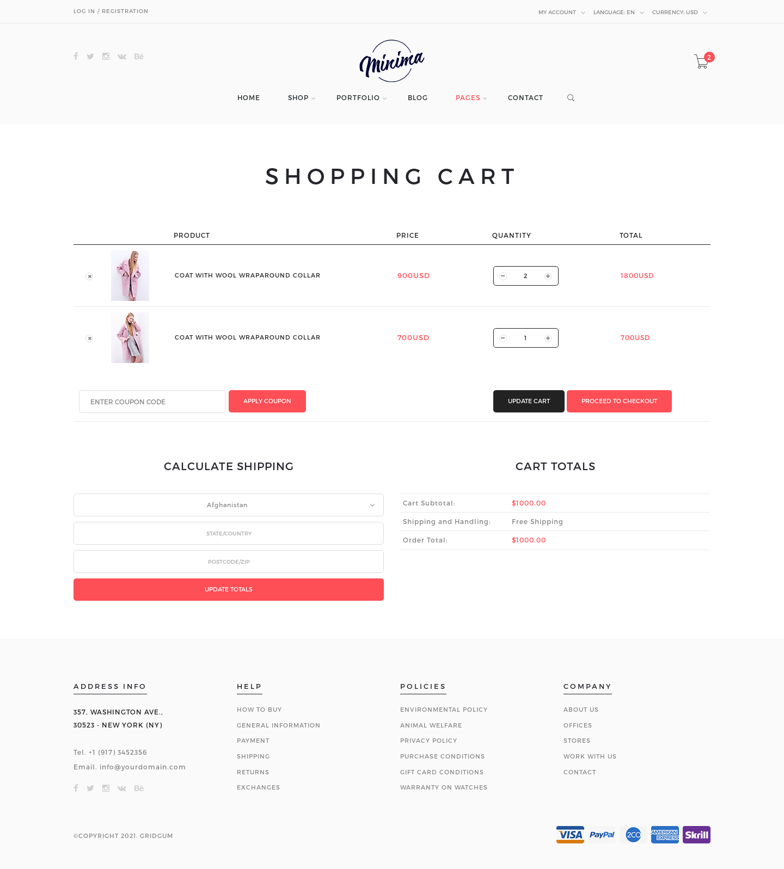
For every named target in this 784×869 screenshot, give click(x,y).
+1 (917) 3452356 (118, 752)
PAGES (468, 97)
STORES (577, 740)
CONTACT (525, 97)
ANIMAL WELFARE (431, 725)
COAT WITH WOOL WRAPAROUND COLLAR (248, 275)
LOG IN (84, 11)
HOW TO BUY (259, 709)
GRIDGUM (156, 835)
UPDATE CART (529, 400)
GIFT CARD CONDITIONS (442, 771)
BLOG (418, 97)
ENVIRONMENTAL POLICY (444, 709)
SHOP (298, 97)
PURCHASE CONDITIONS (442, 756)
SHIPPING (253, 756)
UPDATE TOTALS (229, 589)
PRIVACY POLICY (428, 740)
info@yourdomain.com (143, 767)
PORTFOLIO (358, 97)
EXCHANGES (258, 787)
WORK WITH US (590, 756)
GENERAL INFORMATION (279, 725)
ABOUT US (581, 709)
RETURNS (253, 771)
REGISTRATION (125, 11)
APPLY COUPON (267, 400)
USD (680, 12)
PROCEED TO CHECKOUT (619, 400)
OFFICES (578, 725)
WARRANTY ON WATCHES (444, 787)
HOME (248, 97)
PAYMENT (253, 740)
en (619, 12)
